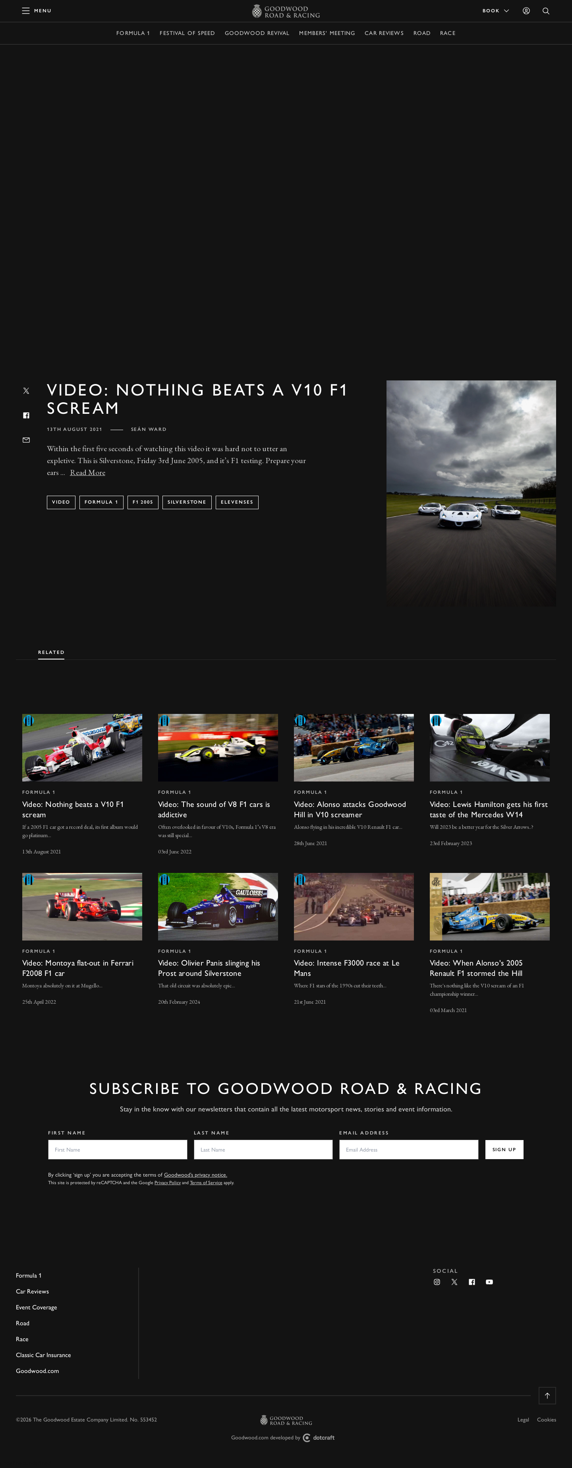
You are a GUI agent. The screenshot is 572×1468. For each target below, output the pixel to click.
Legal (523, 1419)
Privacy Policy (168, 1182)
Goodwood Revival (257, 33)
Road (422, 33)
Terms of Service (206, 1182)
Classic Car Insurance (43, 1355)
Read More (87, 472)
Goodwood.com (37, 1371)
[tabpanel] (286, 857)
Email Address (364, 1133)
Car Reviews (384, 33)
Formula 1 (133, 33)
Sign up (504, 1149)
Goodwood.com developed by (286, 1438)
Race (447, 33)
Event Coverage (36, 1307)
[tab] (51, 651)
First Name (67, 1133)
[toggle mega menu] (37, 10)
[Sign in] (526, 10)
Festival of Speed (187, 33)
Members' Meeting (327, 33)
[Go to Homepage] (286, 10)
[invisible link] (82, 785)
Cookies (546, 1419)
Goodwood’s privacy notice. (195, 1174)
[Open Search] (546, 10)
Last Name (212, 1133)
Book (496, 11)
